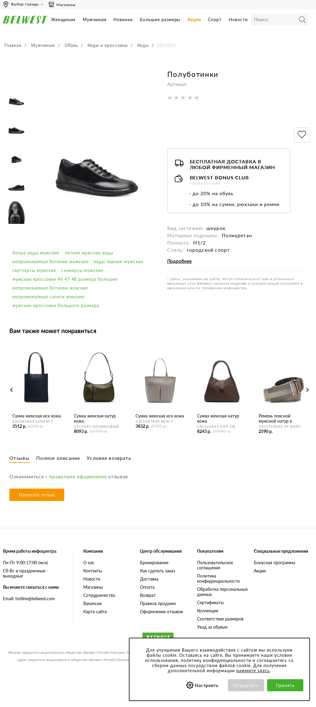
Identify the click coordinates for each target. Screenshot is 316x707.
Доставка (149, 578)
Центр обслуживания (161, 551)
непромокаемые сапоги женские (48, 296)
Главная (13, 45)
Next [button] (307, 390)
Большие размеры (160, 19)
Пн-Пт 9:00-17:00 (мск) (25, 562)
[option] (16, 97)
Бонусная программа (274, 562)
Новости (238, 19)
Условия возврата (109, 458)
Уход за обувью (212, 627)
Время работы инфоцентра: (30, 551)
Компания (93, 551)
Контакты (92, 570)
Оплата (147, 587)
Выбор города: (25, 4)
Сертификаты (210, 602)
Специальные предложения (281, 551)
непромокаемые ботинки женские (50, 287)
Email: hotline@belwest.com (29, 598)
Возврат (148, 595)
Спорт (215, 19)
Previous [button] (11, 390)
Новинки (123, 19)
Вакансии (92, 603)
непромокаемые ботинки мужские (50, 261)
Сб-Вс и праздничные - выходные (25, 573)
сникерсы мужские (83, 270)
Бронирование (154, 562)
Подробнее (179, 261)
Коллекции (207, 610)
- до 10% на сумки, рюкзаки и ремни (234, 204)
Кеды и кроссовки (108, 45)
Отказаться (246, 685)
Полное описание (58, 458)
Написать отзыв (37, 494)
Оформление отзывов (161, 611)
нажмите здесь (253, 670)
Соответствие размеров (220, 618)
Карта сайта (95, 611)
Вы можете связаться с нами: (31, 587)
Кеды (143, 45)
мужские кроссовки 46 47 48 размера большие (64, 279)
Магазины (62, 4)
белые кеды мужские (35, 252)
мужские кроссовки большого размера (55, 305)
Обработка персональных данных (222, 592)
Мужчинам (95, 19)
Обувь (71, 45)
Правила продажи (158, 603)
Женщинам (63, 19)
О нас (88, 562)
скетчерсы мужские (34, 270)
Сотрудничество (99, 595)
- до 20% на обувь (211, 193)
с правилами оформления (76, 476)
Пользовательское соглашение (215, 565)
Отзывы (19, 458)
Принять (285, 685)
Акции (194, 19)
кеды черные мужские (118, 261)
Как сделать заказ (157, 570)
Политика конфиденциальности (218, 578)
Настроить (207, 685)
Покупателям (210, 551)
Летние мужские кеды (89, 252)
